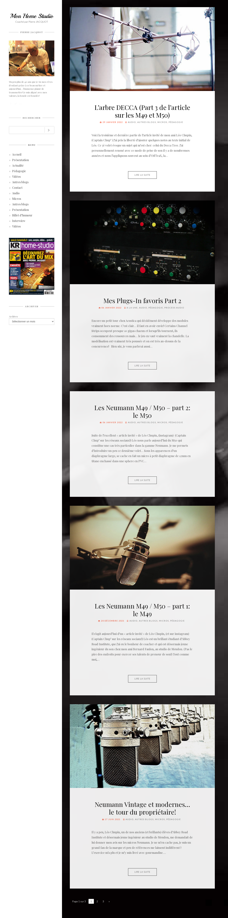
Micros (16, 199)
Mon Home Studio (31, 16)
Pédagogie (19, 171)
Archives (31, 306)
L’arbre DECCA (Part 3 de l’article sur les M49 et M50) (142, 111)
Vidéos (16, 176)
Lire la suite (142, 174)
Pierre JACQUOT (31, 32)
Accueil (16, 154)
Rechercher (32, 117)
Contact (17, 187)
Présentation (20, 160)
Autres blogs (20, 182)
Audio (16, 193)
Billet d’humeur (22, 215)
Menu (31, 144)
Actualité (18, 165)
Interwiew (18, 221)
